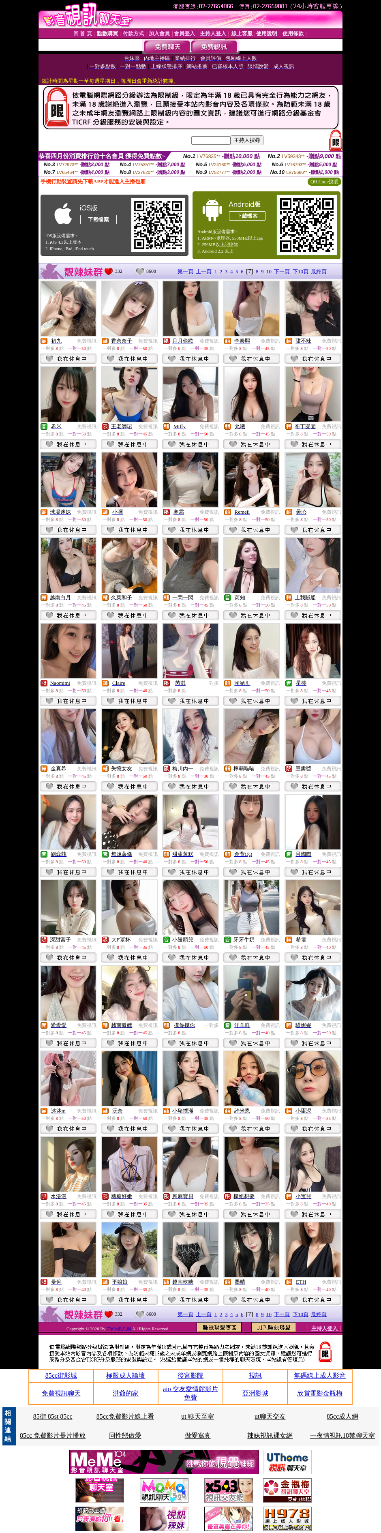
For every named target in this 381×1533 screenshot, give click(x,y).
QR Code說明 (324, 181)
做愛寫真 (198, 1435)
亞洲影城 (255, 1393)
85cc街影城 (61, 1375)
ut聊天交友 (270, 1416)
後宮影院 (190, 1375)
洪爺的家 (126, 1393)
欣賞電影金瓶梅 (319, 1393)
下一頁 (282, 271)
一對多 (211, 683)
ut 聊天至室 (197, 1416)
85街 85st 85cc (53, 1416)
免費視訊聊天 (61, 1393)
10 (269, 271)
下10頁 (300, 271)
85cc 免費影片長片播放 (53, 1435)
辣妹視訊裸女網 (270, 1435)
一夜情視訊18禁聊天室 (342, 1435)
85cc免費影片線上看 (125, 1416)
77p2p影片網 (119, 1328)
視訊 (255, 1375)
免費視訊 (86, 341)
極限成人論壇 (125, 1375)
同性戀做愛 (125, 1435)
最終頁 (319, 271)
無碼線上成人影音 (320, 1375)
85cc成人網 (342, 1416)
